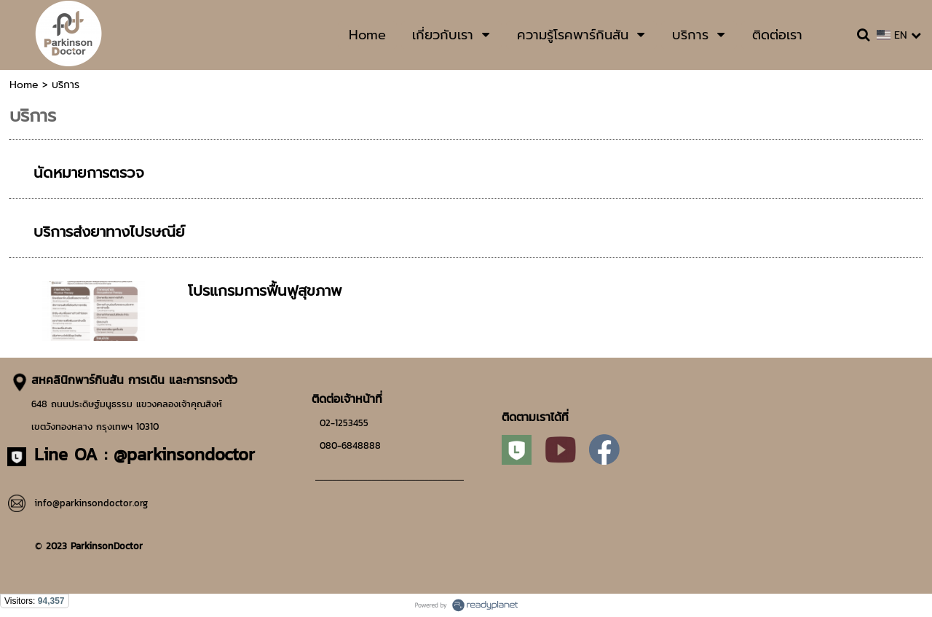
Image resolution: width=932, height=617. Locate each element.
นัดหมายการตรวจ (88, 173)
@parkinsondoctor (184, 454)
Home (24, 85)
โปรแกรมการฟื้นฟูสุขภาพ (265, 291)
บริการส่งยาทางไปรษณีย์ (109, 232)
